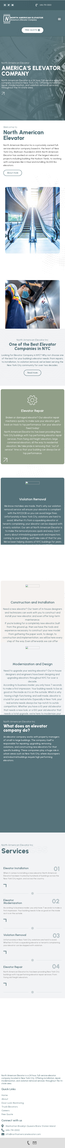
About (5, 1073)
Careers (6, 1085)
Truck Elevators (10, 1081)
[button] (59, 19)
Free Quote (7, 1088)
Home (5, 1069)
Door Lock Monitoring (13, 1077)
